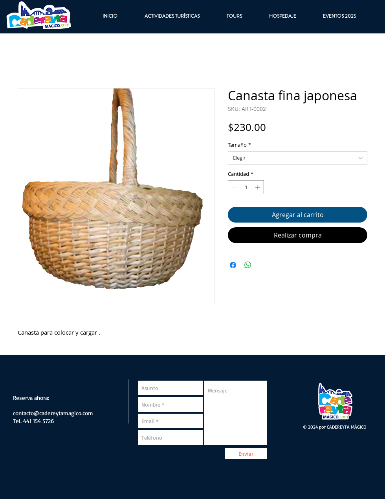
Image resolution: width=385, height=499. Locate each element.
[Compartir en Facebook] (233, 265)
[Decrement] (233, 187)
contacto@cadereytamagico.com (53, 413)
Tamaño (239, 145)
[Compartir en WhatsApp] (248, 265)
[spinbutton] (246, 187)
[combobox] (297, 157)
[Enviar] (246, 453)
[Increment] (258, 187)
